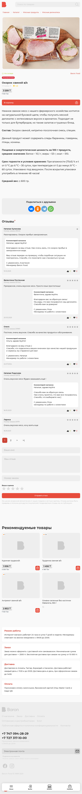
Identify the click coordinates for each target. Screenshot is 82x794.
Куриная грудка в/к (11, 561)
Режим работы (12, 631)
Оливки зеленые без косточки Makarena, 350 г (56, 601)
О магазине (8, 716)
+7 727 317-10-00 (14, 738)
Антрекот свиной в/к (11, 600)
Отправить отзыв (41, 496)
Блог (39, 721)
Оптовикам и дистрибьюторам (18, 721)
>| (24, 440)
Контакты (65, 725)
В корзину (41, 102)
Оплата (8, 684)
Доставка (9, 664)
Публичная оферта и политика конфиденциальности (30, 725)
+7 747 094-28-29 (15, 733)
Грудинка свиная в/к (51, 561)
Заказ (7, 647)
